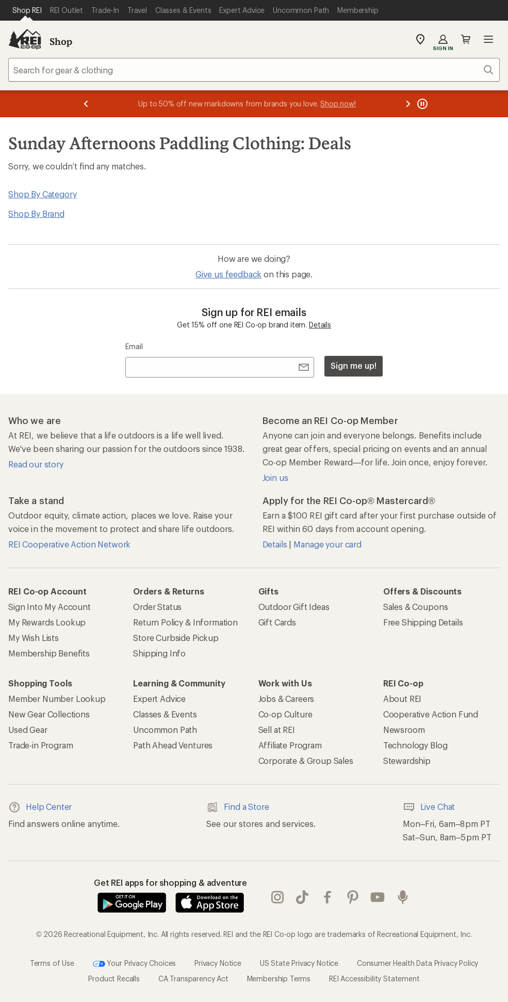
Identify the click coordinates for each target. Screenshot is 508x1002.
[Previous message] (86, 104)
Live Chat (429, 807)
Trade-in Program (40, 745)
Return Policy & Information (185, 622)
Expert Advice (159, 698)
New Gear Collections (49, 714)
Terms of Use (52, 963)
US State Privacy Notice (299, 963)
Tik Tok (302, 897)
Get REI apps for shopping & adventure (170, 882)
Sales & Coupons (415, 607)
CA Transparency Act (193, 978)
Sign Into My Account (49, 607)
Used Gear (27, 729)
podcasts (403, 897)
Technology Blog (415, 745)
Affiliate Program (290, 745)
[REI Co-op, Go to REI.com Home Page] (24, 39)
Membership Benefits (49, 653)
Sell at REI (276, 729)
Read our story (35, 464)
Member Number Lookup (57, 698)
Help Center (40, 807)
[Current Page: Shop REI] (27, 10)
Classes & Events (164, 714)
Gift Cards (277, 622)
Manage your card (327, 544)
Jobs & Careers (286, 698)
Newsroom (404, 729)
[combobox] (254, 70)
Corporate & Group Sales (305, 760)
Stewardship (407, 760)
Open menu (488, 39)
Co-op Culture (285, 714)
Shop (61, 41)
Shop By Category (42, 194)
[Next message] (408, 104)
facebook (327, 897)
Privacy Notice (217, 963)
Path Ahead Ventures (172, 745)
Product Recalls (114, 978)
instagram (277, 897)
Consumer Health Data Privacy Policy (417, 963)
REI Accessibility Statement (374, 978)
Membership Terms (278, 978)
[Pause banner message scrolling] (421, 104)
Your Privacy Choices (134, 964)
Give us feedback (228, 274)
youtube (377, 897)
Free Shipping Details (423, 622)
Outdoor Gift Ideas (294, 607)
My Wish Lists (33, 638)
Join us (275, 477)
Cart (466, 39)
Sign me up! (353, 365)
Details (320, 324)
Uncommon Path (165, 729)
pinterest (353, 897)
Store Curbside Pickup (176, 638)
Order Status (157, 607)
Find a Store (237, 807)
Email (133, 346)
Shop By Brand (36, 213)
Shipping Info (159, 653)
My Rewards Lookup (47, 622)
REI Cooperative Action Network (69, 544)
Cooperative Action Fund (430, 714)
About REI (402, 698)
